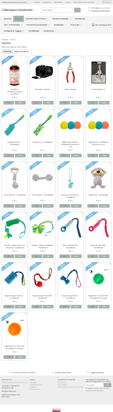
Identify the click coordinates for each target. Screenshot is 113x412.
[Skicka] (107, 385)
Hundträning (50, 31)
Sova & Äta (76, 25)
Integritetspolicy (36, 385)
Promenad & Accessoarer (38, 25)
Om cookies (62, 385)
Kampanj (7, 19)
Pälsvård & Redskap (61, 19)
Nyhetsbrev (62, 382)
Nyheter (18, 19)
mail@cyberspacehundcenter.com (15, 382)
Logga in (68, 2)
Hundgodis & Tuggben (14, 31)
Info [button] (8, 103)
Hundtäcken (60, 25)
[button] (20, 103)
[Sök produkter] (57, 10)
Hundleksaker (34, 31)
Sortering (7, 51)
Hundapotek (81, 19)
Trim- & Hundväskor (13, 25)
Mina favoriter (58, 2)
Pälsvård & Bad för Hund (37, 19)
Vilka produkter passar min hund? (84, 2)
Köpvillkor (37, 2)
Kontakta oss (47, 2)
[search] (77, 10)
